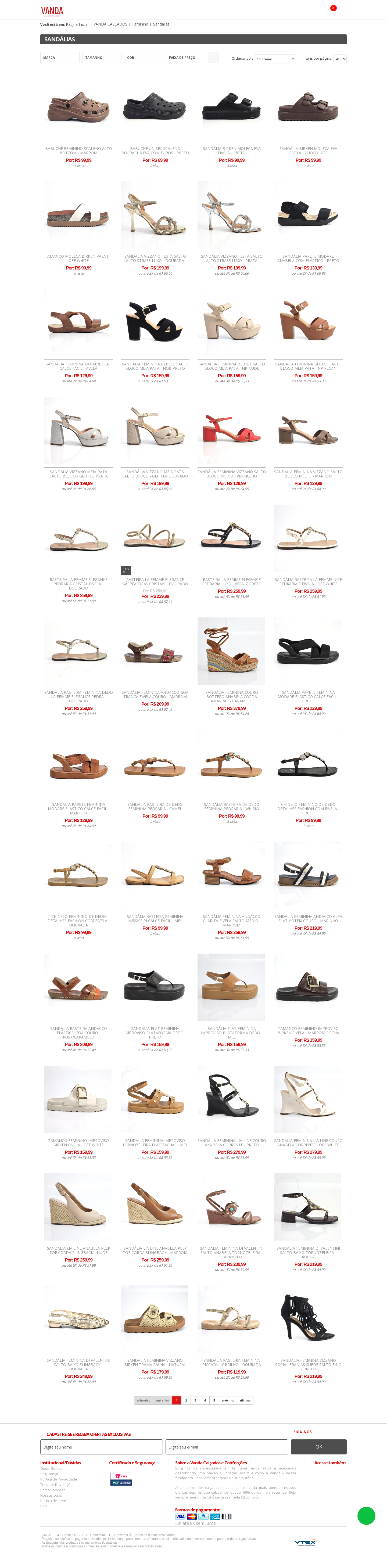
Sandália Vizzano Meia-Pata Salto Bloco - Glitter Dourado (155, 474)
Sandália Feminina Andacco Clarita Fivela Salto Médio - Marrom (232, 920)
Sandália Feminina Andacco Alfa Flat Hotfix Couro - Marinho (308, 918)
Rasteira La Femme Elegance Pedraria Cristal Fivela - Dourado (79, 583)
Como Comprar (52, 1489)
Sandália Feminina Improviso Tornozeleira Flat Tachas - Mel (155, 1142)
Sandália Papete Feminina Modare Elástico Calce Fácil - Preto (308, 696)
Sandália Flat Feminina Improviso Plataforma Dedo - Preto (155, 1032)
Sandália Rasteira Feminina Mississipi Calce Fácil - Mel (155, 918)
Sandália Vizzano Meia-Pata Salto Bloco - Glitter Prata (78, 474)
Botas (249, 10)
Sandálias (161, 24)
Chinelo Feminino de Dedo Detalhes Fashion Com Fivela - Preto (308, 808)
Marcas (206, 10)
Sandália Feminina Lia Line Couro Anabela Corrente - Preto (232, 1142)
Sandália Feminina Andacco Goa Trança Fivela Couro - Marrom (155, 694)
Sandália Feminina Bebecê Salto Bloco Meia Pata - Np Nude (232, 366)
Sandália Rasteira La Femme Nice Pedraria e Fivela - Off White (308, 581)
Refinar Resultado (213, 57)
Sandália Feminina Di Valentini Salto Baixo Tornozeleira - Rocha (308, 1252)
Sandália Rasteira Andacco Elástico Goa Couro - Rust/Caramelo (78, 1032)
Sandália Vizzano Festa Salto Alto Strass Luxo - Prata (232, 258)
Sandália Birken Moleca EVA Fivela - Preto (232, 150)
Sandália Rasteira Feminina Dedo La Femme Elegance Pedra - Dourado (78, 696)
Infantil (228, 10)
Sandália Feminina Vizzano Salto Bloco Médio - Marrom (308, 474)
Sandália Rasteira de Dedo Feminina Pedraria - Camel (155, 806)
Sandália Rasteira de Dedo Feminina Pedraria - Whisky (231, 806)
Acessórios (153, 10)
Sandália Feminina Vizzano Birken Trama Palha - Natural (155, 1362)
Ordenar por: (242, 58)
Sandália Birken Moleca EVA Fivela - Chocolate (308, 150)
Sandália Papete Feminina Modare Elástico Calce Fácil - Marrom (78, 808)
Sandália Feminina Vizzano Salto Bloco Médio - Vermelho (232, 474)
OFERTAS (270, 10)
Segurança (49, 1473)
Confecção (181, 10)
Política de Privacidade (58, 1479)
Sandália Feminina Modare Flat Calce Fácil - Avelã (78, 366)
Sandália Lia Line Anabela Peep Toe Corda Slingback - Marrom (155, 1250)
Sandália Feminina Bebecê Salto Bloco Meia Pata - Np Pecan (308, 366)
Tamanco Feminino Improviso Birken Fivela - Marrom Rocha (308, 1030)
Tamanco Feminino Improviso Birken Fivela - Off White (78, 1142)
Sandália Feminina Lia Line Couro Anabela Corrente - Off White (308, 1142)
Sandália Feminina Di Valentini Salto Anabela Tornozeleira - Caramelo (231, 1252)
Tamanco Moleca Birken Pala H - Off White (78, 258)
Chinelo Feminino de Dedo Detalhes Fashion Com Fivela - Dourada (79, 920)
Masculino (124, 10)
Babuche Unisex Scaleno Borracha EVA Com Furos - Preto (155, 150)
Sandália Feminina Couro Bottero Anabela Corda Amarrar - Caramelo (232, 696)
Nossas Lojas (51, 1495)
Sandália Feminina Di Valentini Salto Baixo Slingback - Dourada (78, 1364)
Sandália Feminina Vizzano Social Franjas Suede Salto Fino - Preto (308, 1364)
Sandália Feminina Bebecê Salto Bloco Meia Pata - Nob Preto (155, 366)
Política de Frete (53, 1500)
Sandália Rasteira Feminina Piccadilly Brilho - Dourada (231, 1362)
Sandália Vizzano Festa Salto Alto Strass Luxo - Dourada (155, 258)
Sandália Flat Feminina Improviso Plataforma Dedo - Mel (232, 1032)
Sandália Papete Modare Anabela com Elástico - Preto (308, 258)
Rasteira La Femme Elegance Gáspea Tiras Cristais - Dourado (155, 581)
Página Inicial (77, 24)
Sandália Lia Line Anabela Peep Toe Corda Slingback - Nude (78, 1250)
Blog (43, 1506)
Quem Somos (51, 1468)
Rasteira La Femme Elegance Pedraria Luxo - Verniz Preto (231, 581)
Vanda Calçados (110, 24)
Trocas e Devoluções (57, 1484)
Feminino (98, 10)
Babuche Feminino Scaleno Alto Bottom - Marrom (78, 150)
